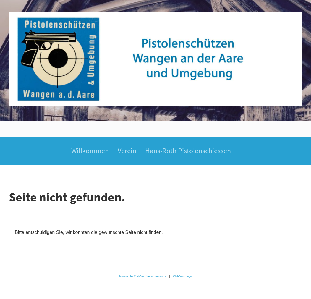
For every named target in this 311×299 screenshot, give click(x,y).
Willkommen (90, 150)
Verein (127, 150)
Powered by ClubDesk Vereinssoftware (142, 276)
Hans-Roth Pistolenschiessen (188, 150)
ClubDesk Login (182, 276)
